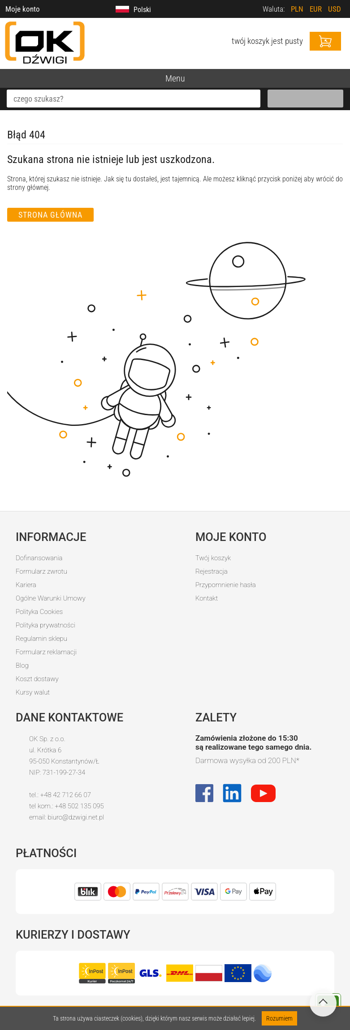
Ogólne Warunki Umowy (51, 598)
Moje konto (22, 8)
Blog (22, 665)
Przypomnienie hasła (225, 585)
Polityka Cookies (39, 612)
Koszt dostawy (37, 679)
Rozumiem (279, 1018)
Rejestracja (211, 571)
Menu (175, 78)
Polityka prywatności (45, 625)
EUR (316, 8)
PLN (297, 8)
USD (334, 8)
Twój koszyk (213, 558)
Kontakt (206, 598)
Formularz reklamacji (46, 652)
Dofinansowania (39, 558)
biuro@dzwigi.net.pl (76, 817)
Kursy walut (33, 692)
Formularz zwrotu (41, 571)
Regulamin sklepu (41, 639)
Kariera (26, 585)
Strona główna (50, 214)
